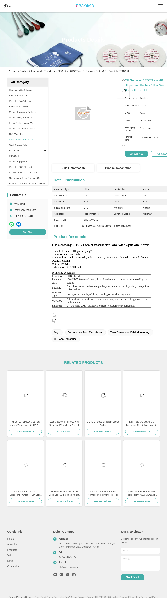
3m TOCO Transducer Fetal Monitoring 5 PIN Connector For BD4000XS (103, 493)
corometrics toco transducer (85, 332)
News (10, 561)
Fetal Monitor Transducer (43, 71)
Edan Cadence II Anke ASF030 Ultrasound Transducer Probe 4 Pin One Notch (64, 424)
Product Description (118, 168)
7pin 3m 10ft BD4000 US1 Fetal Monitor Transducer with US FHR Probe (25, 424)
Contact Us (13, 566)
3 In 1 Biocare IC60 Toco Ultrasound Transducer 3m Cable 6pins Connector (25, 493)
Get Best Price (136, 154)
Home (14, 71)
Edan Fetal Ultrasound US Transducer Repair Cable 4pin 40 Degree (141, 424)
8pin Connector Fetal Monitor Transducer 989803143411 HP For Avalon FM (141, 493)
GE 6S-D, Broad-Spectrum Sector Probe (103, 423)
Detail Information (73, 168)
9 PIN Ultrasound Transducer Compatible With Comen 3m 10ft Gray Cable (64, 493)
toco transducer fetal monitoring (129, 332)
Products (24, 71)
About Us (12, 544)
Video (10, 555)
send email (132, 577)
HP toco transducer (65, 339)
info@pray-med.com (25, 210)
